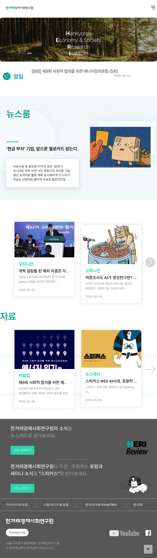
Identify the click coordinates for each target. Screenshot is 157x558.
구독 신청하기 (22, 450)
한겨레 (138, 504)
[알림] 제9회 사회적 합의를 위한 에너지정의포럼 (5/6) (81, 73)
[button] (18, 53)
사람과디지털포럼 (56, 504)
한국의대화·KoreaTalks (101, 504)
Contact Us (17, 532)
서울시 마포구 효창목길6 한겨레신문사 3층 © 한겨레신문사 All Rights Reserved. (33, 545)
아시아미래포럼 (17, 504)
